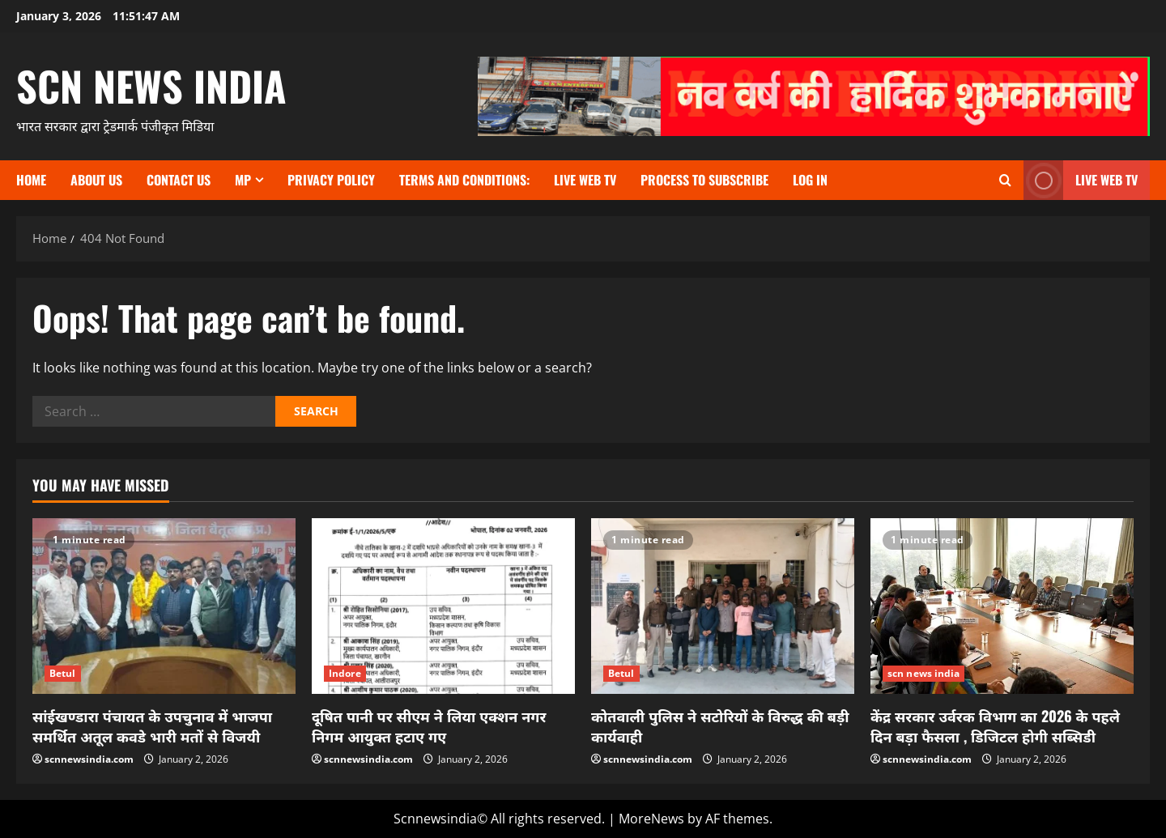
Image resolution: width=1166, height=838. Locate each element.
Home (31, 179)
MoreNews (651, 818)
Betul (62, 673)
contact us (179, 179)
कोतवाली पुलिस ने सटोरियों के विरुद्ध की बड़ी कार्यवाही (720, 726)
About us (96, 179)
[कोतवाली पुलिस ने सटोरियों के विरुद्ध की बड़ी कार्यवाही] (722, 606)
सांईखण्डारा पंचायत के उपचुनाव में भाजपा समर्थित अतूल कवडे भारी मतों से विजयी (152, 726)
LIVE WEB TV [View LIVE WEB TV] (1080, 180)
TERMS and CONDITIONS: (464, 179)
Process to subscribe (704, 179)
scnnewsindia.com (89, 759)
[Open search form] (1005, 180)
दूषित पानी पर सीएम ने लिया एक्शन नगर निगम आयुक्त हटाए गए (429, 726)
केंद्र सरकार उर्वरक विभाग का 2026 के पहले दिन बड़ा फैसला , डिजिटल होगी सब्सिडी (995, 726)
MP (243, 179)
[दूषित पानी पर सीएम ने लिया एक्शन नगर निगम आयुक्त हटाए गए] (443, 606)
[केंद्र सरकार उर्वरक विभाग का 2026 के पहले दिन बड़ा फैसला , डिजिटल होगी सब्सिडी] (1002, 606)
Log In (810, 179)
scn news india (151, 85)
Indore (345, 673)
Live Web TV (585, 179)
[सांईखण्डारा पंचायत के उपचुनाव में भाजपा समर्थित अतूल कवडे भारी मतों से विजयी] (164, 606)
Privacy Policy (331, 179)
